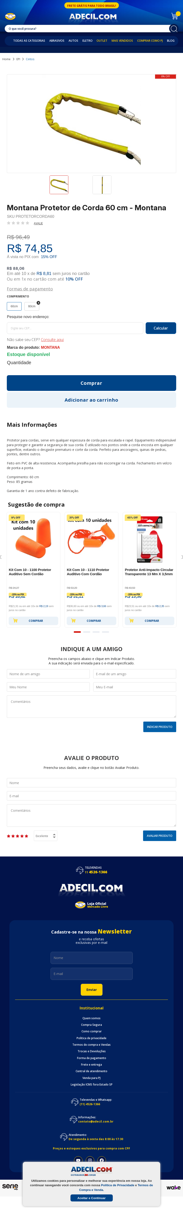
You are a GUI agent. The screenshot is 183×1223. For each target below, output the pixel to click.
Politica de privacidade (91, 1038)
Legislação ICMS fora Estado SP (92, 1084)
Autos (73, 41)
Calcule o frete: (91, 317)
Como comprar (92, 1031)
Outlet (102, 41)
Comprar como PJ (150, 41)
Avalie (38, 223)
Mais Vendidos (122, 41)
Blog (171, 41)
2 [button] (86, 632)
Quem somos (91, 1018)
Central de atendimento (91, 1071)
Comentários (91, 706)
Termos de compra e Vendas (91, 1045)
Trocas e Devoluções (92, 1051)
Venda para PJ (91, 1078)
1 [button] (77, 632)
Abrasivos (56, 41)
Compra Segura (91, 1025)
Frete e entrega (91, 1065)
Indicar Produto (159, 727)
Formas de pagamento (30, 288)
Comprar (28, 620)
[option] (69, 186)
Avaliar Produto (159, 836)
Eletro (87, 41)
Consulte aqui (52, 339)
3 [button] (96, 632)
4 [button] (105, 632)
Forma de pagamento (91, 1058)
